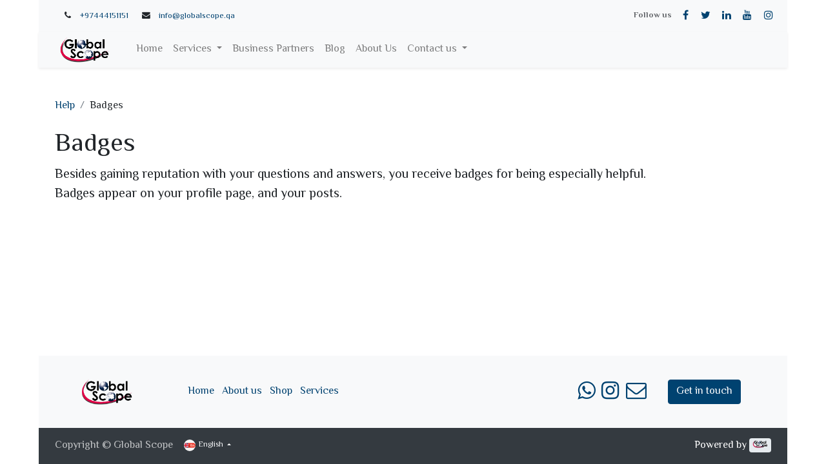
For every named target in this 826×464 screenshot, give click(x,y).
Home (201, 391)
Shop (281, 391)
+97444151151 (104, 16)
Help (65, 106)
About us (242, 391)
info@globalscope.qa (197, 16)
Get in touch (704, 391)
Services (319, 391)
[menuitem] (149, 50)
